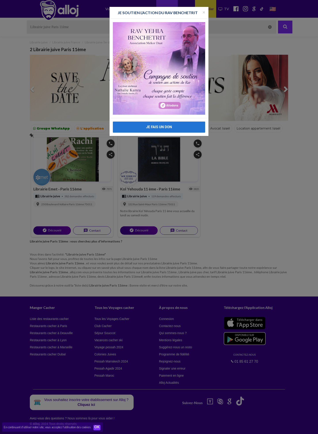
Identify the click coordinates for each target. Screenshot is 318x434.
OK (97, 427)
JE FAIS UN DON (159, 127)
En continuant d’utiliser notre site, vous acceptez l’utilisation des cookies (47, 427)
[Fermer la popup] (204, 12)
